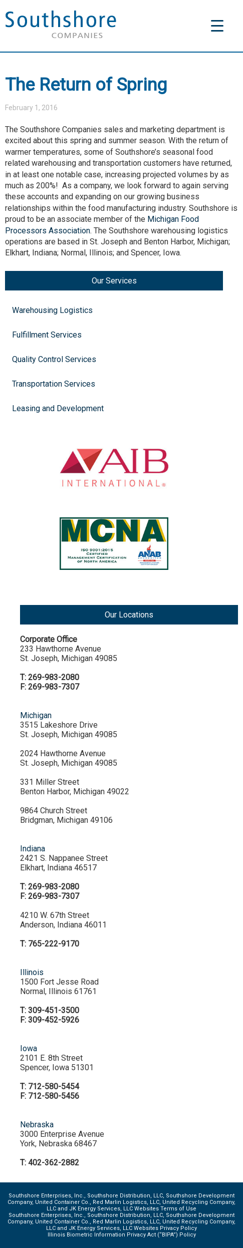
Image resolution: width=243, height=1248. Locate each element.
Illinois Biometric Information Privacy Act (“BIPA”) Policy (122, 1234)
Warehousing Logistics (52, 310)
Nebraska (37, 1124)
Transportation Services (53, 384)
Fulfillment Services (47, 335)
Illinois (32, 972)
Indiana (32, 848)
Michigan (36, 715)
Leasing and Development (58, 408)
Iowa (28, 1048)
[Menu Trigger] (217, 25)
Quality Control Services (54, 359)
